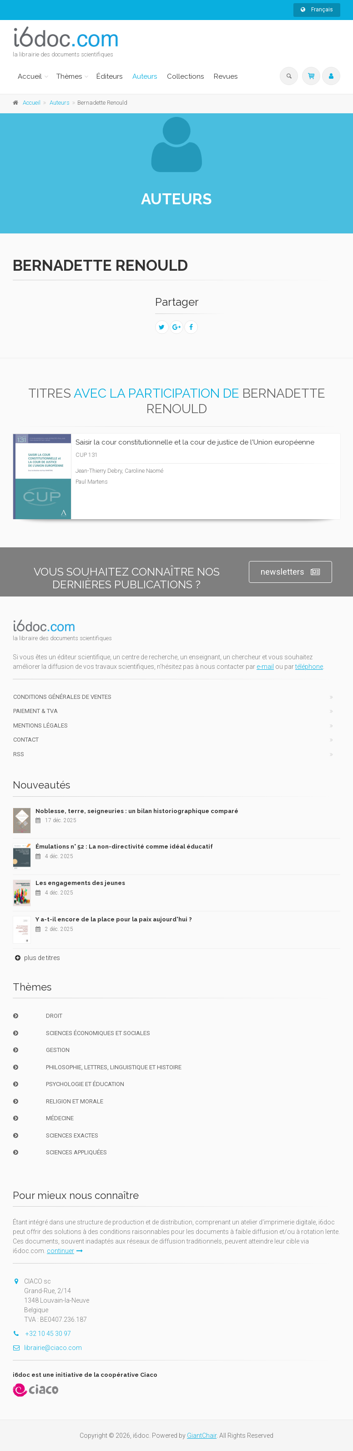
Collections (185, 76)
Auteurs (144, 76)
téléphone (309, 666)
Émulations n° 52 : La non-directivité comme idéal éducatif (124, 846)
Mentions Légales (40, 725)
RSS (18, 754)
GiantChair (202, 1435)
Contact (26, 739)
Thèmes (69, 76)
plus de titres (36, 957)
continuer (65, 1250)
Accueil (30, 76)
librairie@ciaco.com (47, 1347)
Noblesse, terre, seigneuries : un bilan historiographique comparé (136, 811)
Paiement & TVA (35, 711)
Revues (225, 76)
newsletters (290, 572)
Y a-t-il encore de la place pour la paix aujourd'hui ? (113, 919)
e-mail (265, 666)
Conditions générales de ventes (62, 696)
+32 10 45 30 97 (42, 1333)
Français (317, 9)
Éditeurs (109, 76)
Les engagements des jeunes (80, 883)
